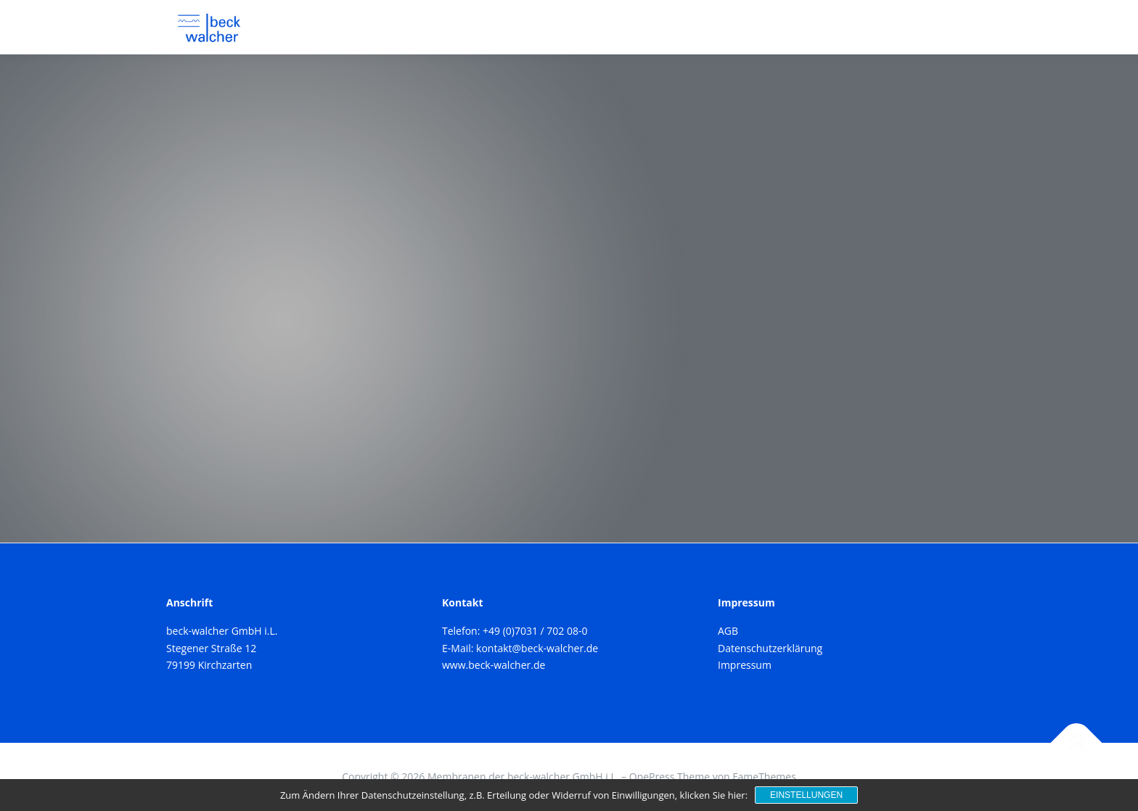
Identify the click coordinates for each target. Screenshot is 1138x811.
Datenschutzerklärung (770, 648)
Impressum (744, 665)
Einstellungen (806, 795)
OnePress (652, 776)
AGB (728, 631)
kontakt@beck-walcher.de (537, 648)
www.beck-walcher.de (493, 665)
